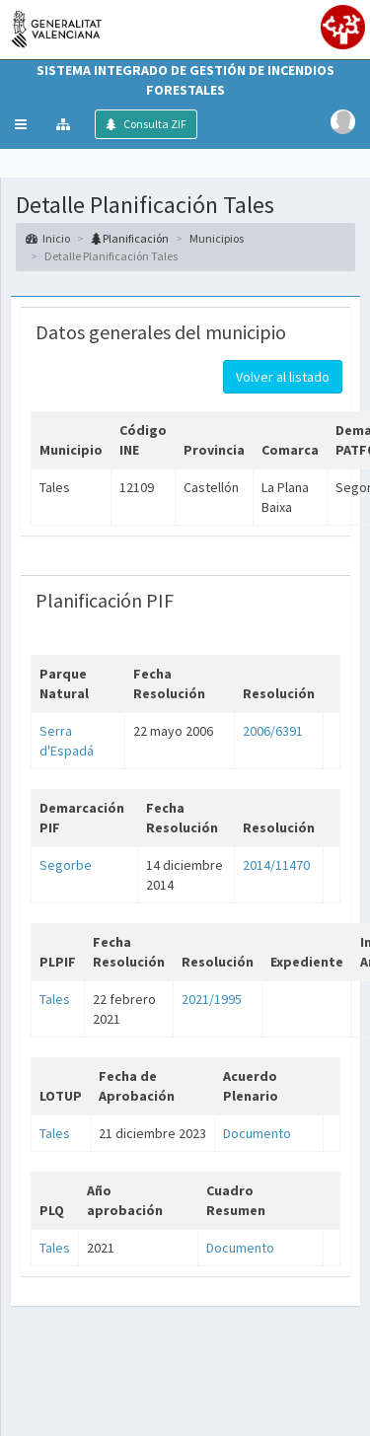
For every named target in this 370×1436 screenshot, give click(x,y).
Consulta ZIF (153, 123)
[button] (20, 124)
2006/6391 (273, 731)
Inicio (48, 238)
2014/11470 (276, 865)
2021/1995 (212, 999)
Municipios (216, 238)
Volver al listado (283, 377)
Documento (257, 1133)
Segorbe (65, 865)
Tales (54, 999)
